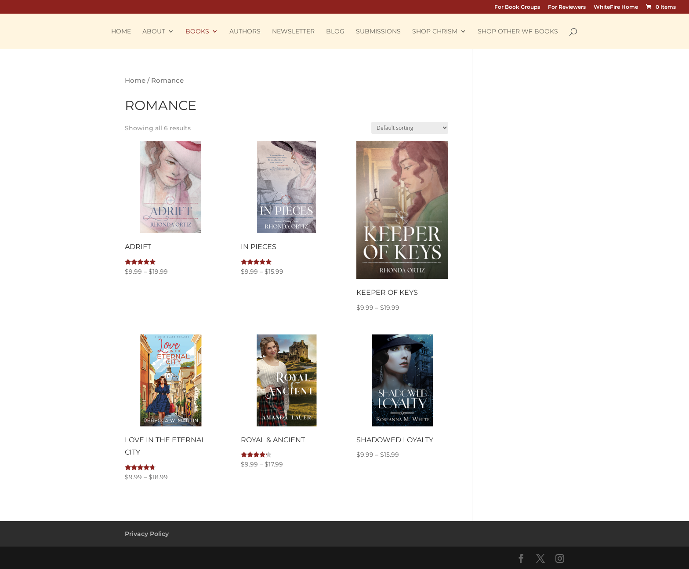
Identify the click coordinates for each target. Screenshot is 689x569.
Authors (245, 31)
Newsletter (293, 31)
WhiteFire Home (616, 7)
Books (197, 31)
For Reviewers (567, 7)
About (153, 31)
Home (121, 31)
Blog (335, 31)
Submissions (378, 31)
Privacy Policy (147, 534)
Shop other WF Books (518, 31)
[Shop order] (409, 128)
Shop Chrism (434, 31)
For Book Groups (517, 7)
